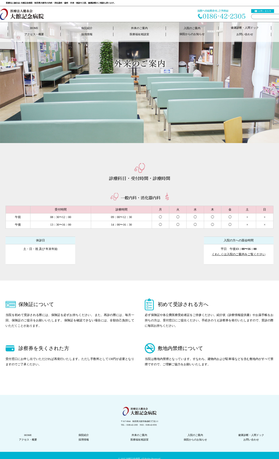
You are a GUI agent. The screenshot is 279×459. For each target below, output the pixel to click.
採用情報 (86, 34)
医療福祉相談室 (139, 34)
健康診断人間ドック (245, 27)
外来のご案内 (139, 28)
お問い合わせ (244, 34)
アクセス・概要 (34, 34)
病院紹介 (86, 28)
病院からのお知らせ (192, 34)
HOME (34, 28)
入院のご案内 (192, 28)
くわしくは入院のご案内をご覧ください (238, 254)
